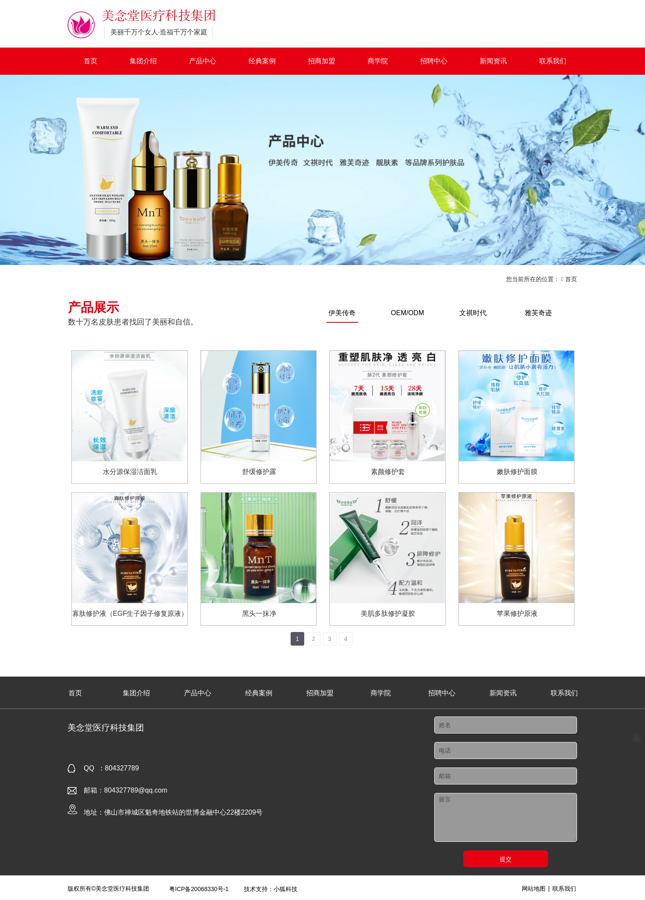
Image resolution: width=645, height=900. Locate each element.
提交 (506, 859)
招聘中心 (433, 61)
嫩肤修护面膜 (517, 471)
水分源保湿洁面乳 (130, 471)
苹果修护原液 (517, 613)
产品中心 (202, 61)
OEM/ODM (407, 312)
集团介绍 (143, 61)
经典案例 (262, 61)
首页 (90, 61)
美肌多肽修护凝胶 (388, 613)
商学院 (378, 61)
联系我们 (552, 61)
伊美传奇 (342, 312)
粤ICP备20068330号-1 (199, 889)
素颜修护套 (388, 471)
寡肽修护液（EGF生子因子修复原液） (130, 613)
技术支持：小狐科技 (270, 889)
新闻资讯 (493, 61)
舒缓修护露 (259, 471)
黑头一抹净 (259, 613)
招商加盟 (321, 61)
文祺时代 (473, 312)
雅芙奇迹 (538, 312)
